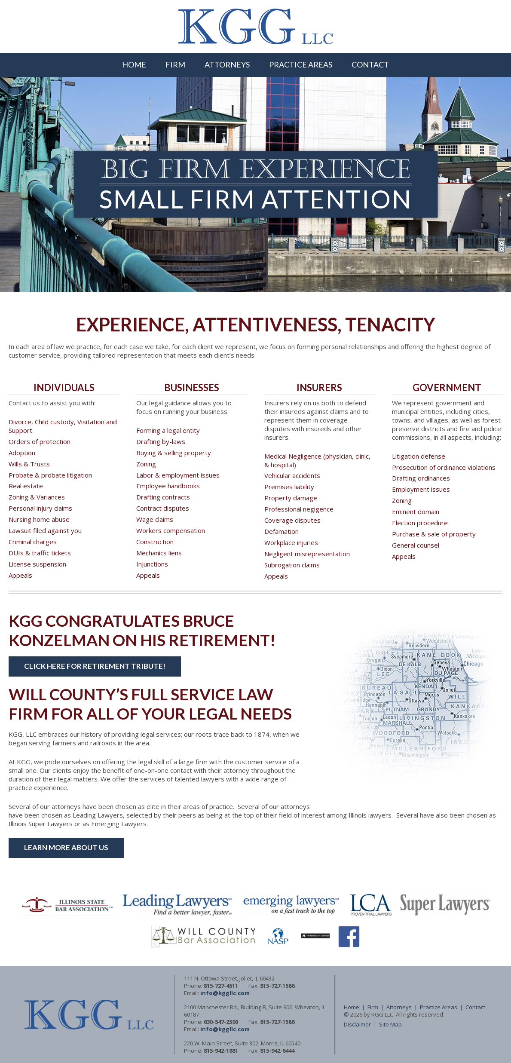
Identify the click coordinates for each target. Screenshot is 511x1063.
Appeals (20, 575)
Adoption (22, 452)
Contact (370, 64)
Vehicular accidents (292, 475)
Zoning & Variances (37, 497)
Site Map (390, 1024)
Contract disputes (162, 508)
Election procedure (420, 522)
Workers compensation (170, 530)
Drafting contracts (163, 497)
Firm (175, 64)
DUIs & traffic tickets (40, 552)
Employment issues (421, 489)
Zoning (146, 464)
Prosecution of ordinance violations (444, 467)
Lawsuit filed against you (45, 530)
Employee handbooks (168, 485)
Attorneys (227, 64)
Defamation (281, 531)
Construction (155, 541)
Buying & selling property (173, 452)
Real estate (26, 485)
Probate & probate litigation (50, 475)
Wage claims (154, 519)
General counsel (415, 545)
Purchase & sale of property (434, 534)
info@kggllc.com (225, 993)
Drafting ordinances (421, 478)
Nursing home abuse (39, 519)
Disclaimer (357, 1024)
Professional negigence (299, 509)
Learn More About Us (66, 847)
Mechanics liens (159, 552)
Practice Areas (300, 64)
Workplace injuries (291, 542)
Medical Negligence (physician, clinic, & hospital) (317, 460)
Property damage (290, 497)
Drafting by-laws (160, 441)
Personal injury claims (40, 508)
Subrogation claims (292, 565)
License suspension (37, 564)
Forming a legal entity (168, 430)
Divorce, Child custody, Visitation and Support (63, 426)
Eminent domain (415, 511)
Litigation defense (418, 456)
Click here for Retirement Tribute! (94, 666)
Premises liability (289, 486)
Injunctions (152, 564)
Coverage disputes (292, 520)
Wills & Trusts (29, 464)
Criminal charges (33, 541)
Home (134, 64)
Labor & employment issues (178, 475)
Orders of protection (39, 441)
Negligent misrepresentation (307, 553)
